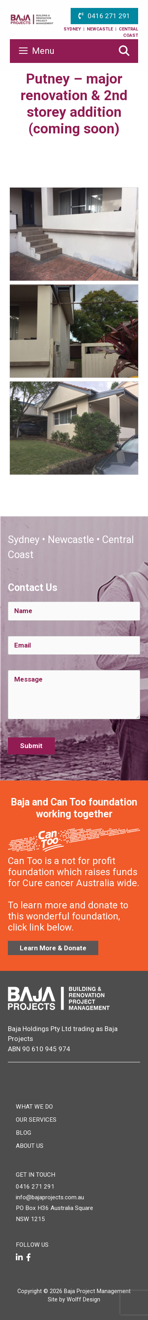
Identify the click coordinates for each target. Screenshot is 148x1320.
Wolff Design (83, 1299)
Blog (23, 1132)
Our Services (36, 1119)
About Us (29, 1145)
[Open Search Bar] (123, 51)
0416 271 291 (109, 16)
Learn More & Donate (53, 948)
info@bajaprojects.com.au (50, 1197)
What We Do (34, 1106)
